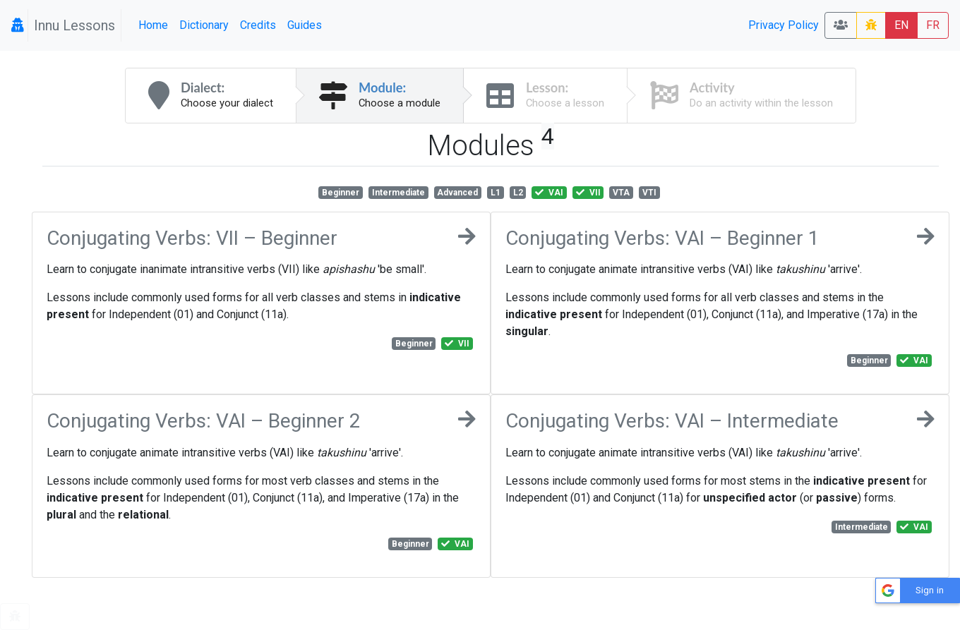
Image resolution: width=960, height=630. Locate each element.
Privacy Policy (783, 25)
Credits (258, 25)
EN (901, 25)
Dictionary (204, 25)
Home (153, 25)
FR (933, 25)
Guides (304, 25)
